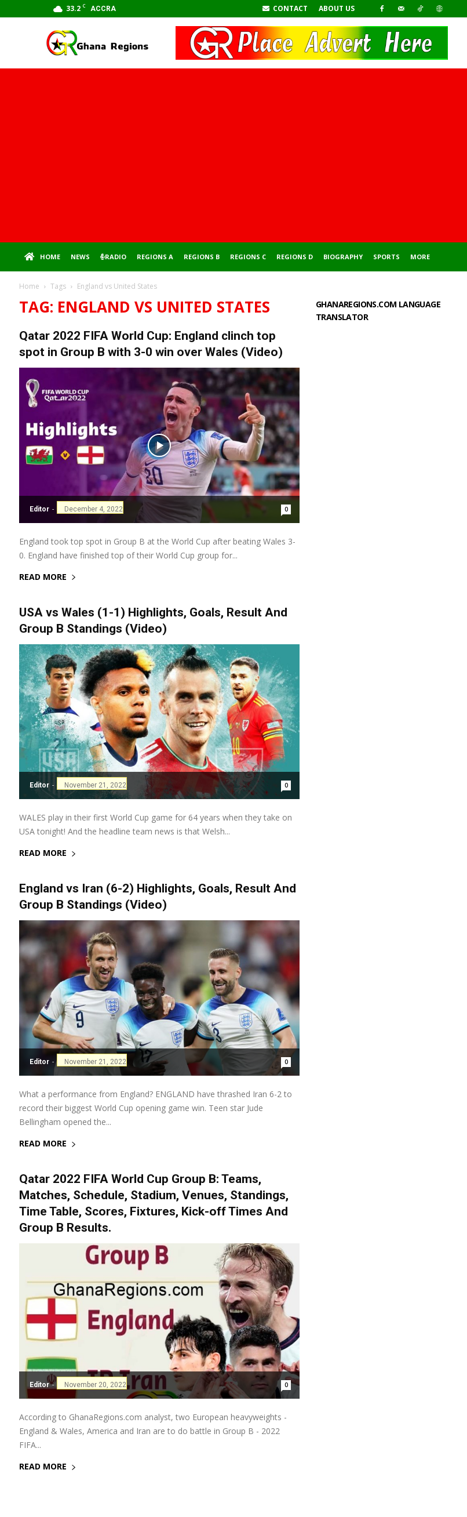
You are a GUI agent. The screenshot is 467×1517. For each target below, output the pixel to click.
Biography (343, 256)
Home (42, 257)
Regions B (202, 256)
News (80, 256)
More (420, 256)
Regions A (155, 256)
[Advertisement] (233, 155)
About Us (337, 8)
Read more (47, 577)
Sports (386, 256)
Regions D (294, 256)
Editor (39, 509)
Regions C (248, 256)
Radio (113, 256)
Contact (285, 8)
